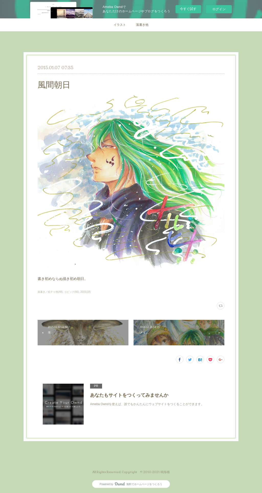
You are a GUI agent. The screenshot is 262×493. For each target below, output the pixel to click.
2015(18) (85, 291)
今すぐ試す (188, 9)
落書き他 (142, 25)
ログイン (219, 9)
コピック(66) (71, 291)
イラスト (120, 25)
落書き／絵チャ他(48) (50, 291)
